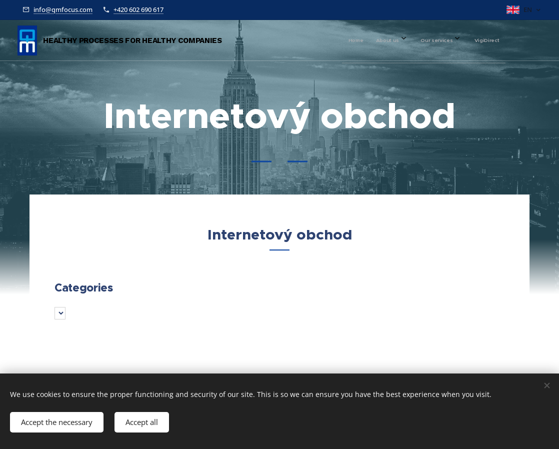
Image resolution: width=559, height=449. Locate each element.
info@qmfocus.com (63, 9)
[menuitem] (429, 40)
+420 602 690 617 (139, 9)
